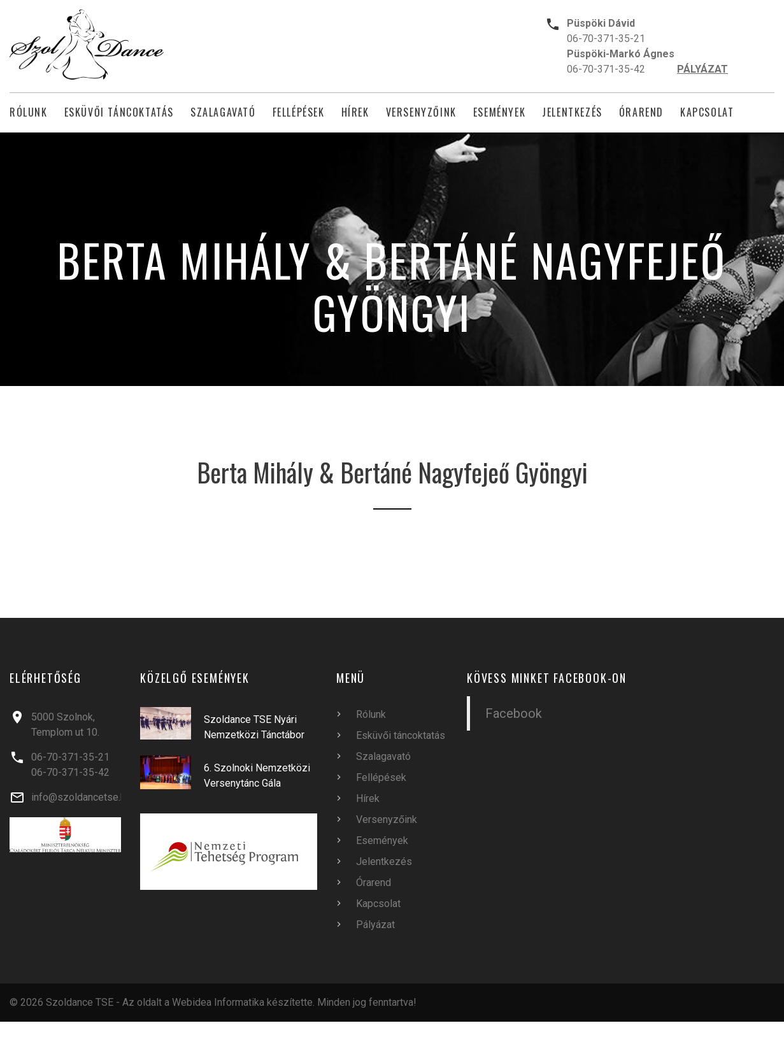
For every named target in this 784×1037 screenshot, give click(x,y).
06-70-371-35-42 (606, 69)
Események (499, 112)
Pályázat (375, 925)
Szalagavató (223, 112)
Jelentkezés (572, 112)
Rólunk (29, 112)
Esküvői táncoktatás (119, 112)
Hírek (355, 112)
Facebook (513, 713)
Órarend (641, 112)
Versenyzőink (421, 112)
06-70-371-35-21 (606, 38)
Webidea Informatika (218, 1002)
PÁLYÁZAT (702, 69)
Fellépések (299, 112)
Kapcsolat (707, 112)
